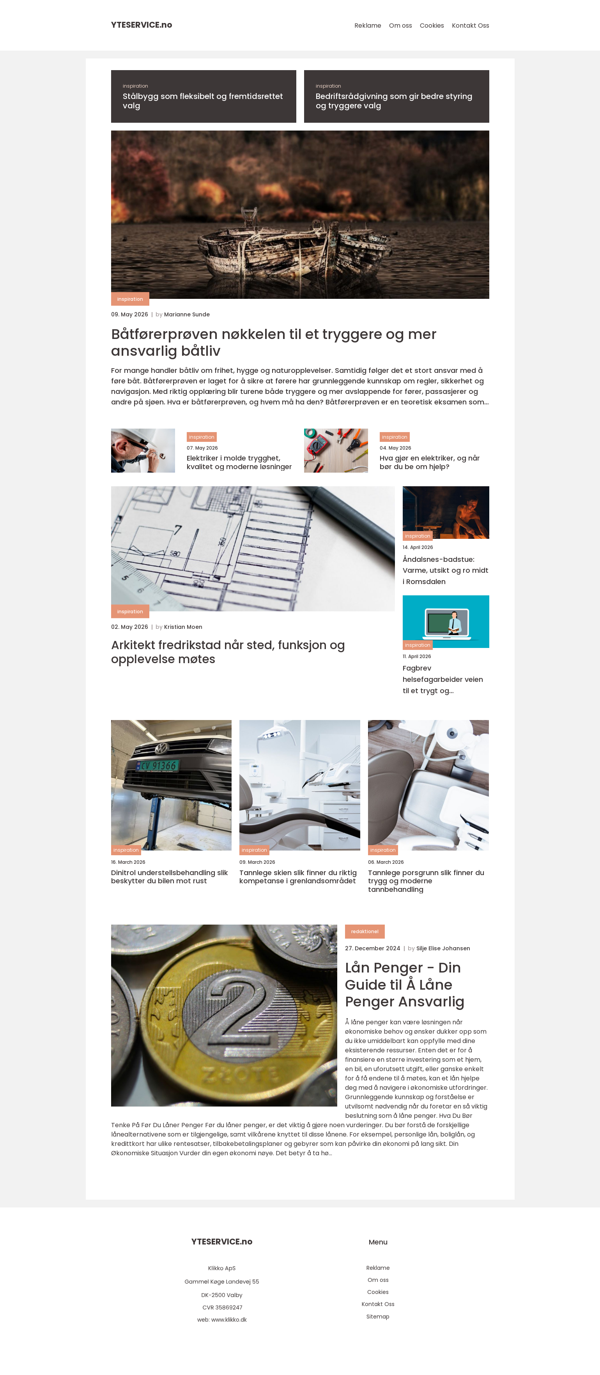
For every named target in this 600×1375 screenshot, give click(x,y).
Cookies (432, 25)
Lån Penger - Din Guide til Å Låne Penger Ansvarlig (405, 984)
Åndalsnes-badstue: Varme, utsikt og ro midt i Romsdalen (445, 570)
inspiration (135, 86)
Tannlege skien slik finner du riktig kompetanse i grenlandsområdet (298, 876)
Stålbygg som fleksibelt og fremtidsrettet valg (203, 101)
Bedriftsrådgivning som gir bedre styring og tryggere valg (394, 101)
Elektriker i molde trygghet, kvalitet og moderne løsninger (239, 462)
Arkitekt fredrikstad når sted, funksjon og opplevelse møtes (228, 652)
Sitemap (377, 1316)
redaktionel (365, 931)
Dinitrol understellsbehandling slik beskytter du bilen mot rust (169, 876)
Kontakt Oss (470, 25)
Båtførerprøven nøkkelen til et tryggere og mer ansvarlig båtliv (274, 342)
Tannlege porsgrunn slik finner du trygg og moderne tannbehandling (426, 881)
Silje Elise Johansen (443, 948)
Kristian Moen (183, 627)
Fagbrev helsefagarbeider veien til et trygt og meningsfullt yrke (443, 679)
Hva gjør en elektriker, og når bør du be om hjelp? (430, 462)
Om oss (400, 25)
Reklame (367, 25)
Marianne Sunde (187, 314)
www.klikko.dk (229, 1320)
